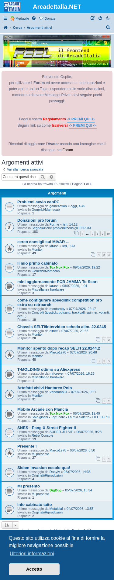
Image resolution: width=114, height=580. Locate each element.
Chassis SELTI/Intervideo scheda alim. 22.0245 (61, 326)
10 (108, 234)
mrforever (57, 373)
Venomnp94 (58, 392)
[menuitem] (34, 18)
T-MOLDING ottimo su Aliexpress (48, 369)
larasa (54, 246)
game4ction (58, 206)
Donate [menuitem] (50, 18)
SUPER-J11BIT (61, 432)
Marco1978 (58, 352)
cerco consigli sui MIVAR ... (43, 241)
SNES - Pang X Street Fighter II (46, 427)
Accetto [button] (34, 569)
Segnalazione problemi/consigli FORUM (61, 228)
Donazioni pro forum (37, 220)
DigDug (55, 490)
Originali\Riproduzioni (48, 475)
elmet (54, 331)
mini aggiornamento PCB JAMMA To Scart (57, 281)
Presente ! (27, 446)
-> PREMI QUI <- (81, 119)
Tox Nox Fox (59, 267)
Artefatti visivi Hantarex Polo (44, 388)
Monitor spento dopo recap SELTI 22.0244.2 (58, 348)
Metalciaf (56, 508)
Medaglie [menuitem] (22, 18)
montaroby (57, 309)
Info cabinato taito (34, 504)
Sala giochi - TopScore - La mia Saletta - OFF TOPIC (71, 417)
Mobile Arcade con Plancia (42, 409)
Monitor (37, 249)
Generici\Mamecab (46, 209)
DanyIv (55, 472)
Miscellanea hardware (48, 289)
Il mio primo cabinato (37, 263)
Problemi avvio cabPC (38, 202)
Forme (54, 224)
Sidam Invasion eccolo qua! (43, 467)
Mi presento (40, 454)
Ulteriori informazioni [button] (32, 553)
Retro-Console (42, 435)
